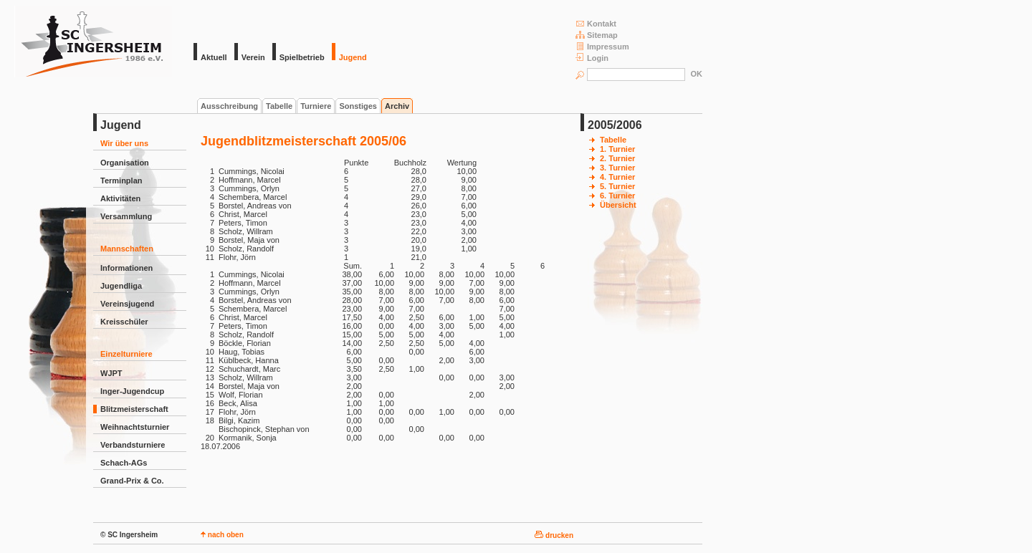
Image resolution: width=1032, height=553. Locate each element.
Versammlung (126, 216)
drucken (554, 535)
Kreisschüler (124, 321)
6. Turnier (617, 195)
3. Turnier (617, 167)
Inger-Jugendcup (132, 391)
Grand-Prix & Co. (132, 480)
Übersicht (618, 205)
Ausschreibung (229, 106)
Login (591, 57)
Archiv (397, 106)
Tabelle (279, 106)
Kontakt (595, 23)
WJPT (111, 373)
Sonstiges (358, 106)
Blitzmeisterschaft (134, 409)
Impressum (602, 46)
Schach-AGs (123, 462)
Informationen (126, 268)
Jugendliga (121, 286)
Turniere (315, 106)
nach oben (222, 535)
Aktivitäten (120, 198)
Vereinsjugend (127, 303)
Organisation (124, 162)
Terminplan (121, 180)
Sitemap (596, 34)
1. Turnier (617, 149)
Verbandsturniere (132, 445)
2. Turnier (617, 158)
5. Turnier (617, 186)
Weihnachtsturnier (134, 427)
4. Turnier (617, 177)
